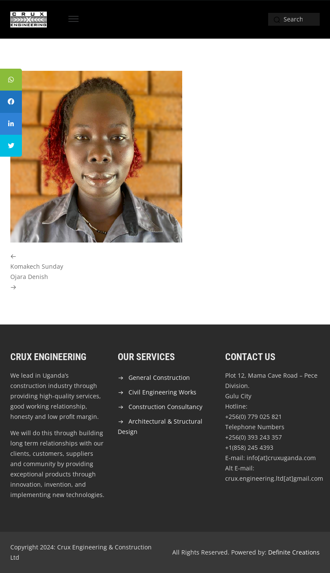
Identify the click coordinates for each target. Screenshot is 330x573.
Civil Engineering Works (162, 392)
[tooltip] (11, 80)
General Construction (159, 377)
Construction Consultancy (165, 407)
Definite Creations (294, 552)
